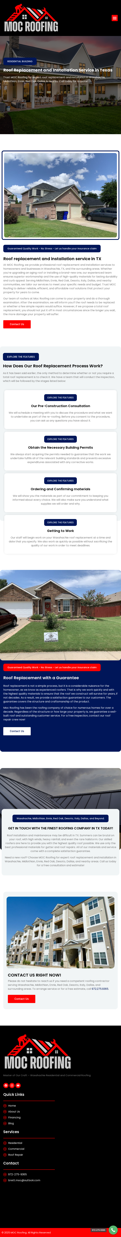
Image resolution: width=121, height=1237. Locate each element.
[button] (115, 18)
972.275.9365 (100, 989)
